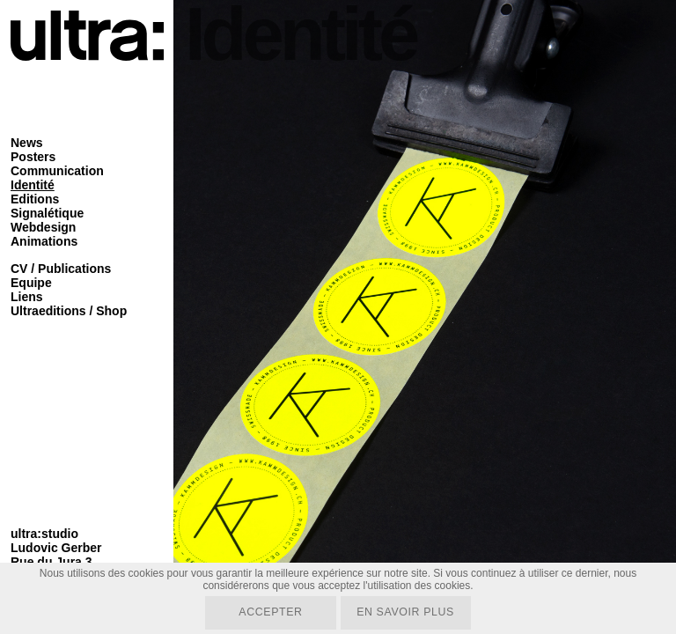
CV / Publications (61, 269)
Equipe (31, 283)
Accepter (269, 612)
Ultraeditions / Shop (69, 311)
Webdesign (43, 227)
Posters (33, 157)
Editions (35, 199)
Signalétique (47, 213)
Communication (57, 171)
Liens (27, 297)
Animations (44, 241)
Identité (33, 185)
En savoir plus (407, 612)
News (27, 143)
